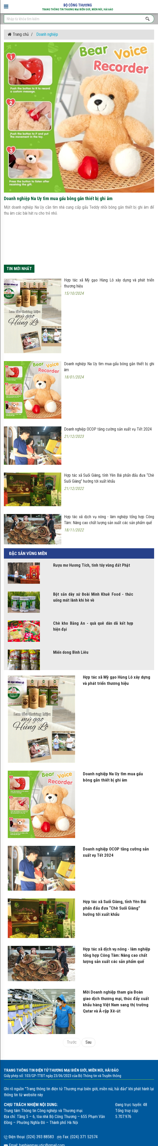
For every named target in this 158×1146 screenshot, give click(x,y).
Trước (72, 1042)
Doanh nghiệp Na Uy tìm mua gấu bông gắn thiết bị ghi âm (113, 777)
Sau (88, 1042)
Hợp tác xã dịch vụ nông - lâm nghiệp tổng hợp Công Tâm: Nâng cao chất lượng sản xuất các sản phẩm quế (116, 955)
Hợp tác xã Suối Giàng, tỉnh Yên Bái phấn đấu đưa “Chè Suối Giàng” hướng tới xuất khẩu (114, 908)
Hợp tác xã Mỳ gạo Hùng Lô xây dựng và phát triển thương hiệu (116, 680)
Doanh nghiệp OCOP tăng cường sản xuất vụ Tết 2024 (116, 852)
